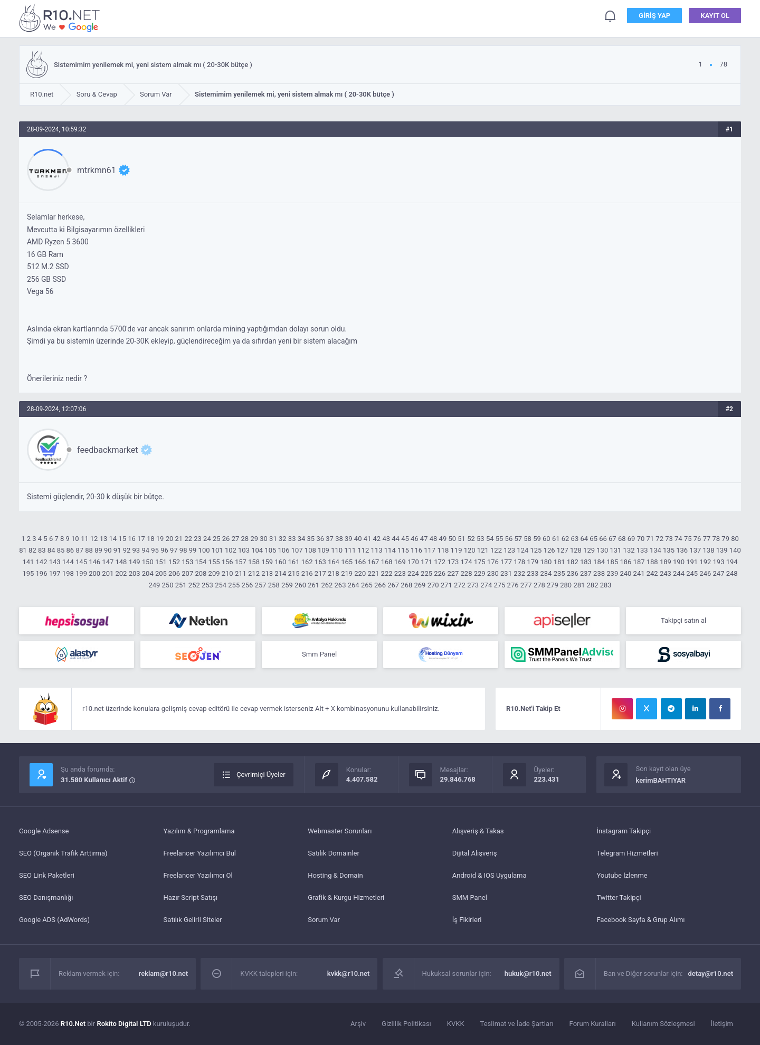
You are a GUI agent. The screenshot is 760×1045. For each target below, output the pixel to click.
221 (373, 573)
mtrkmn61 (96, 170)
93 (136, 550)
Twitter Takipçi (618, 897)
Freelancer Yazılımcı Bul (200, 853)
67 (612, 539)
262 (326, 585)
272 (460, 585)
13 (104, 539)
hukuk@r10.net (528, 973)
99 (193, 550)
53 (480, 539)
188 (652, 562)
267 (393, 585)
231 (506, 573)
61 (556, 539)
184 (599, 562)
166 (360, 562)
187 (639, 562)
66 (603, 539)
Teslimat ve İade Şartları (517, 1024)
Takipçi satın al (683, 620)
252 (194, 585)
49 (443, 539)
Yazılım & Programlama (199, 831)
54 (490, 539)
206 (174, 573)
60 (546, 539)
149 (134, 562)
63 (575, 539)
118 (443, 550)
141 (28, 562)
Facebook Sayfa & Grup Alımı (640, 920)
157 (240, 562)
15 (122, 539)
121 (483, 550)
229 (480, 573)
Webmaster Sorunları (340, 831)
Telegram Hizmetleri (627, 853)
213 (267, 573)
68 (622, 539)
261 (313, 585)
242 (652, 573)
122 (496, 550)
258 (274, 585)
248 (732, 573)
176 (493, 562)
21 (179, 539)
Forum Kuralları (592, 1024)
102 (230, 550)
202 (121, 573)
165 (347, 562)
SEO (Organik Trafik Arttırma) (63, 853)
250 (168, 585)
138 (709, 550)
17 (141, 539)
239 (612, 573)
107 (297, 550)
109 (323, 550)
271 (446, 585)
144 (68, 562)
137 (695, 550)
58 (527, 539)
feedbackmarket (107, 450)
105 (270, 550)
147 (107, 562)
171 (426, 562)
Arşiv (358, 1024)
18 (151, 539)
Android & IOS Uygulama (489, 875)
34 (302, 539)
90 (108, 550)
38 (339, 539)
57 (518, 539)
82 (32, 550)
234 (546, 573)
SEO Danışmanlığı (46, 897)
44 (396, 539)
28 (245, 539)
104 (257, 550)
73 (669, 539)
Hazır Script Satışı (191, 897)
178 (519, 562)
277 (526, 585)
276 (513, 585)
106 (284, 550)
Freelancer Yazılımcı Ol (198, 875)
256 (247, 585)
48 (434, 539)
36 (320, 539)
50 (452, 539)
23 (198, 539)
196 (42, 573)
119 (456, 550)
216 (307, 573)
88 (89, 550)
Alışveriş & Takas (478, 831)
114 (390, 550)
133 (642, 550)
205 (161, 573)
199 (81, 573)
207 (187, 573)
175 (480, 562)
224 (413, 573)
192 (705, 562)
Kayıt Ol (714, 16)
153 (187, 562)
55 (500, 539)
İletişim (722, 1024)
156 (227, 562)
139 (722, 550)
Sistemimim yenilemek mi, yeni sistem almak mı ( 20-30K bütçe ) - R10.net (61, 17)
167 (373, 562)
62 (565, 539)
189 (665, 562)
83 (42, 550)
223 (400, 573)
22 (188, 539)
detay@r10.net (710, 973)
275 (499, 585)
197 (55, 573)
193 (719, 562)
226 (439, 573)
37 (330, 539)
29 (254, 539)
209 (214, 573)
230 (493, 573)
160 (280, 562)
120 (470, 550)
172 (439, 562)
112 (363, 550)
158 (254, 562)
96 (164, 550)
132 (629, 550)
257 (261, 585)
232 (519, 573)
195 (28, 573)
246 (705, 573)
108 (310, 550)
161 (294, 562)
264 (353, 585)
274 (486, 585)
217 (320, 573)
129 (589, 550)
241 (639, 573)
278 (539, 585)
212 (254, 573)
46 (415, 539)
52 (471, 539)
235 (559, 573)
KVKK (455, 1024)
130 (602, 550)
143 (55, 562)
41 (368, 539)
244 (679, 573)
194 (732, 562)
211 (240, 573)
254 (220, 585)
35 (311, 539)
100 (204, 550)
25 (217, 539)
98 (183, 550)
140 (735, 550)
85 (61, 550)
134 (655, 550)
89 (98, 550)
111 (350, 550)
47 (424, 539)
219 (347, 573)
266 (380, 585)
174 (466, 562)
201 (107, 573)
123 (509, 550)
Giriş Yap (654, 16)
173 (453, 562)
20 (170, 539)
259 (287, 585)
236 (572, 573)
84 (51, 550)
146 (94, 562)
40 (358, 539)
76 (697, 539)
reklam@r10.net (163, 973)
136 (682, 550)
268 (406, 585)
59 (537, 539)
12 (94, 539)
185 (612, 562)
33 (292, 539)
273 (473, 585)
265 (367, 585)
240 (625, 573)
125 (536, 550)
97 (174, 550)
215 (294, 573)
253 (207, 585)
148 (121, 562)
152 (174, 562)
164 (333, 562)
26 (226, 539)
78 (716, 539)
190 (679, 562)
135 (668, 550)
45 (405, 539)
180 (546, 562)
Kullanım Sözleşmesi (663, 1024)
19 (160, 539)
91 (117, 550)
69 (631, 539)
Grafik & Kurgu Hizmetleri (346, 897)
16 (132, 539)
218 (333, 573)
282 (592, 585)
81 (23, 550)
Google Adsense (44, 831)
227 (453, 573)
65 (593, 539)
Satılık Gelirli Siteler (193, 920)
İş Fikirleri (467, 920)
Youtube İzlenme (621, 875)
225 (426, 573)
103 (244, 550)
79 (725, 539)
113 (377, 550)
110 (337, 550)
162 (307, 562)
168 (387, 562)
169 (400, 562)
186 (625, 562)
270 (433, 585)
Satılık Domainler (333, 853)
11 (85, 539)
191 (692, 562)
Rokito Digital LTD (124, 1024)
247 (719, 573)
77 (707, 539)
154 (200, 562)
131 (615, 550)
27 (236, 539)
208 (200, 573)
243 (665, 573)
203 (134, 573)
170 (413, 562)
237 (586, 573)
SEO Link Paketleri (46, 875)
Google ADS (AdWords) (54, 920)
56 (509, 539)
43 (386, 539)
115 (403, 550)
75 (688, 539)
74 (678, 539)
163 (320, 562)
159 (267, 562)
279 (552, 585)
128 (576, 550)
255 (234, 585)
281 (579, 585)
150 (148, 562)
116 (416, 550)
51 (462, 539)
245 (692, 573)
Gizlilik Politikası (406, 1024)
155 (214, 562)
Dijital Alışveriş (474, 853)
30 (264, 539)
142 (42, 562)
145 (81, 562)
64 (584, 539)
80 (735, 539)
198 (68, 573)
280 (566, 585)
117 (429, 550)
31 (273, 539)
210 (227, 573)
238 (599, 573)
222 (387, 573)
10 (75, 539)
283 (606, 585)
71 (650, 539)
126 (549, 550)
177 (506, 562)
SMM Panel (469, 897)
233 (532, 573)
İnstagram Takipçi (623, 831)
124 (522, 550)
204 (148, 573)
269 (420, 585)
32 (283, 539)
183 (586, 562)
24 (207, 539)
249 (154, 585)
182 (572, 562)
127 (562, 550)
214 (280, 573)
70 (641, 539)
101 (217, 550)
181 (559, 562)
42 (377, 539)
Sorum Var (324, 920)
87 (79, 550)
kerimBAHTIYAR (660, 780)
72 (659, 539)
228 (466, 573)
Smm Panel (319, 654)
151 (161, 562)
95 (155, 550)
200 (94, 573)
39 (349, 539)
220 (360, 573)
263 (340, 585)
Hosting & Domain (335, 875)
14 (113, 539)
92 (127, 550)
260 (300, 585)
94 (145, 550)
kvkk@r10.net (348, 973)
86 (70, 550)
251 (181, 585)
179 (532, 562)
